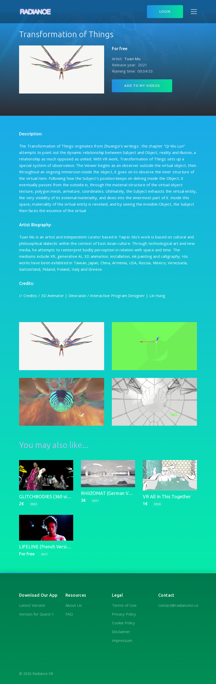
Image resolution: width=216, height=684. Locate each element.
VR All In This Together (167, 496)
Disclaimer (121, 631)
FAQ (69, 614)
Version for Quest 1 (36, 614)
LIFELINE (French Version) (46, 546)
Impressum (122, 640)
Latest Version (32, 605)
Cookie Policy (123, 622)
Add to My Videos (142, 85)
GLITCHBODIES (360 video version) (56, 496)
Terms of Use (124, 605)
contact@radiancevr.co (178, 605)
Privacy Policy (124, 614)
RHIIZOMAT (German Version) (112, 493)
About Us (73, 605)
